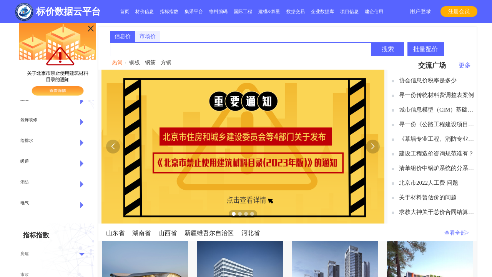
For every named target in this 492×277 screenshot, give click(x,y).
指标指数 (169, 11)
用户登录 (420, 11)
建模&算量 (269, 11)
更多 (465, 65)
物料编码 (218, 11)
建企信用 (374, 11)
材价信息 (144, 11)
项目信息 (349, 11)
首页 (124, 11)
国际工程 (243, 11)
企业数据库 (322, 11)
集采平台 (193, 11)
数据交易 (295, 11)
